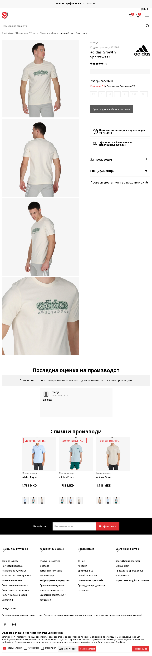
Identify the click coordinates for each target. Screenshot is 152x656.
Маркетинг (50, 648)
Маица (54, 33)
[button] (76, 26)
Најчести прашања (12, 565)
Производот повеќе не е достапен (111, 109)
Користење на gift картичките (132, 580)
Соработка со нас (87, 575)
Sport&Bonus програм (128, 560)
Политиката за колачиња (16, 590)
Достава (44, 565)
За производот (118, 159)
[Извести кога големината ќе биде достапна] (93, 94)
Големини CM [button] (127, 86)
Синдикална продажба (90, 580)
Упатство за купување (14, 570)
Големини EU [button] (97, 86)
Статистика (33, 648)
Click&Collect (122, 565)
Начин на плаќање (12, 580)
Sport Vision (8, 33)
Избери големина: (102, 80)
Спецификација (118, 170)
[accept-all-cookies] (140, 648)
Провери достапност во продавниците (119, 182)
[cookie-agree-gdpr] (87, 648)
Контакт (82, 565)
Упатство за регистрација (16, 575)
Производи (22, 33)
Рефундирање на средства (54, 580)
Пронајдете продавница (91, 585)
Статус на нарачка (50, 560)
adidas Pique (29, 477)
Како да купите (10, 560)
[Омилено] (131, 15)
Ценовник (83, 590)
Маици (45, 33)
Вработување (85, 570)
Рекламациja (47, 575)
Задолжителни (15, 648)
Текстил (34, 33)
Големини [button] (112, 86)
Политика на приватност (15, 585)
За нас (81, 560)
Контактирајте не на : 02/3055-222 (76, 3)
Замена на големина (51, 570)
